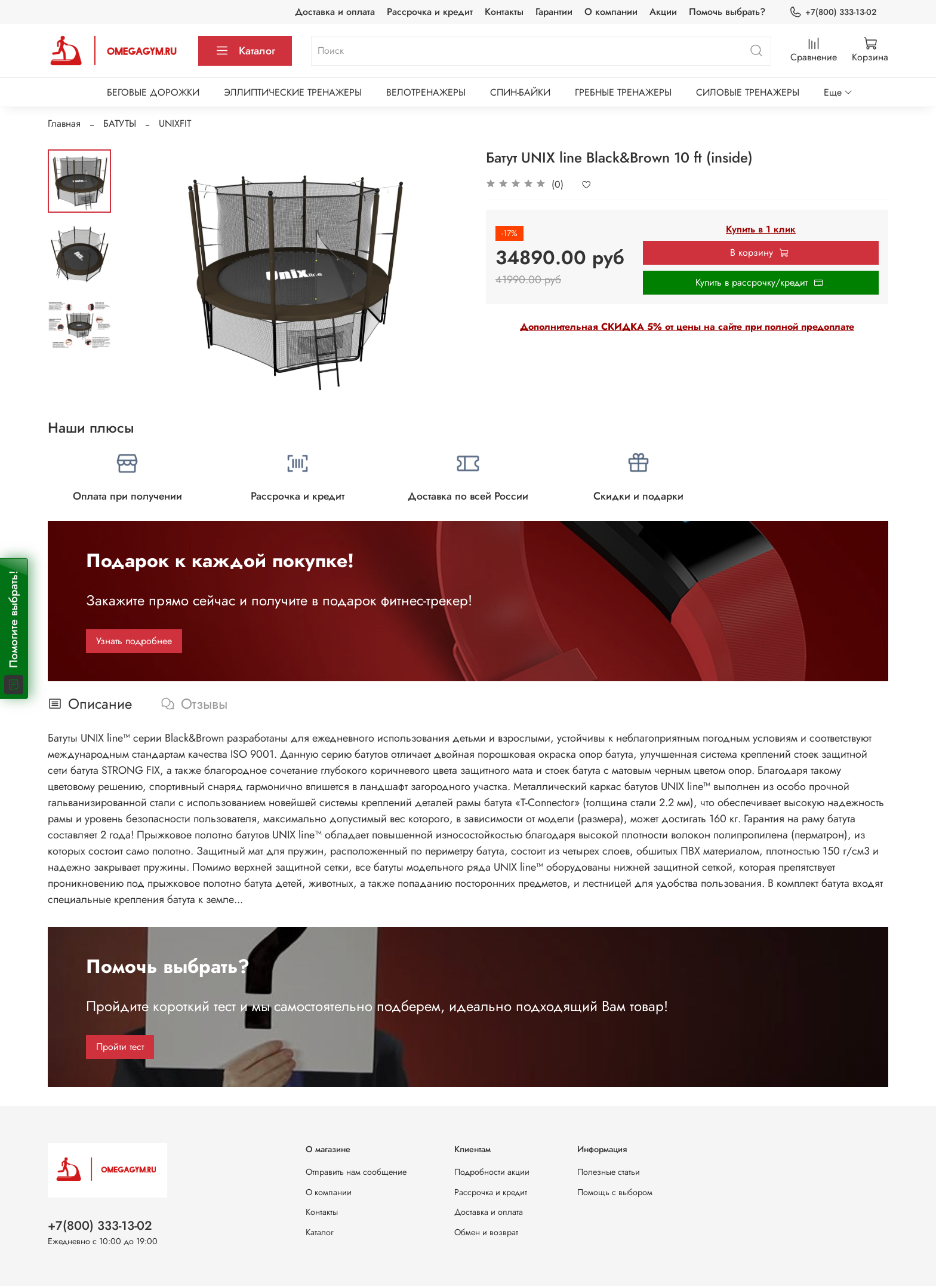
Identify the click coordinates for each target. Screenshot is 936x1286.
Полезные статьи (608, 1172)
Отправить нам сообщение (356, 1172)
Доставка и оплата (335, 12)
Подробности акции (491, 1172)
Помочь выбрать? (727, 12)
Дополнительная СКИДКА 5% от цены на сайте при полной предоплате (687, 326)
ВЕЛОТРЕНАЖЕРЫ (426, 92)
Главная (64, 123)
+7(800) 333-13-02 (832, 12)
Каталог (245, 51)
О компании (611, 12)
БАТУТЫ (119, 123)
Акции (663, 12)
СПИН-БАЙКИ (520, 92)
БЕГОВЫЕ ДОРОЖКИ (153, 92)
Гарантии (553, 12)
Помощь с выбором (614, 1192)
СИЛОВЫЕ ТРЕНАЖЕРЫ (747, 92)
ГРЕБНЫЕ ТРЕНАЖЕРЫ (623, 92)
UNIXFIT (175, 123)
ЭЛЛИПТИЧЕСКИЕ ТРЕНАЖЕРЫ (293, 92)
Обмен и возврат (486, 1232)
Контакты (504, 12)
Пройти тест (120, 1047)
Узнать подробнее (134, 641)
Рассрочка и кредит (430, 12)
